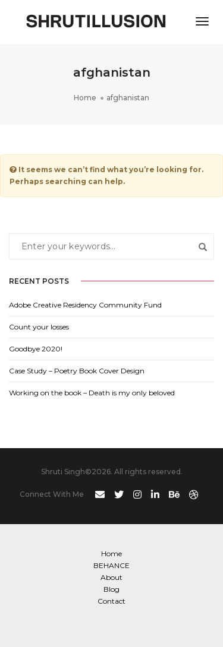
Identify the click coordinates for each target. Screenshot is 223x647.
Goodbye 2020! (35, 348)
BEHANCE (111, 565)
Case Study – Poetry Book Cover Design (77, 370)
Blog (111, 589)
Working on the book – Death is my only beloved (92, 392)
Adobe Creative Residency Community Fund (85, 304)
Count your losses (39, 326)
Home (111, 553)
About (111, 577)
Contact (111, 601)
